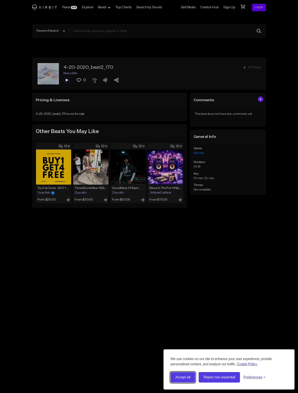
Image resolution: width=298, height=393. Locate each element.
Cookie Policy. (247, 364)
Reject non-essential (219, 377)
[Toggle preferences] (254, 377)
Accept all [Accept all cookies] (182, 377)
